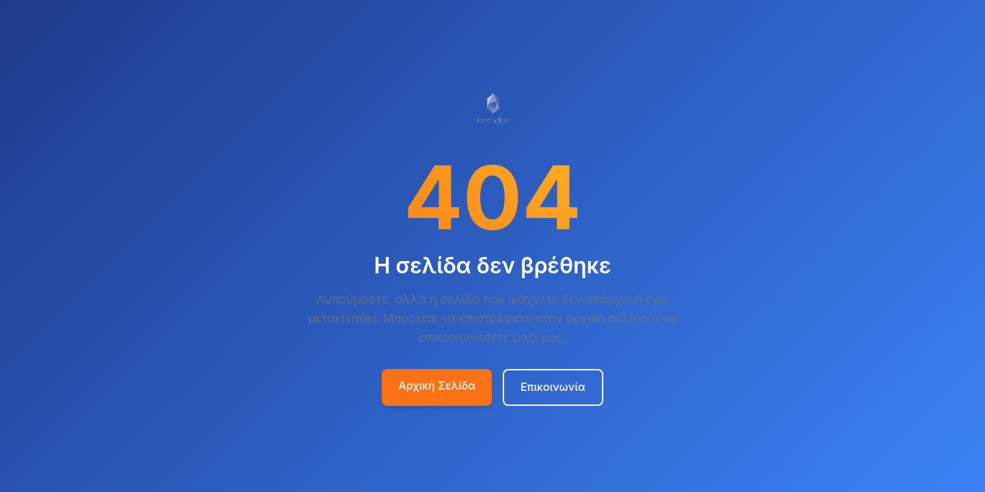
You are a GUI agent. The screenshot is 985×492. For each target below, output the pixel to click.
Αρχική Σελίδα (436, 385)
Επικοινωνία (553, 387)
